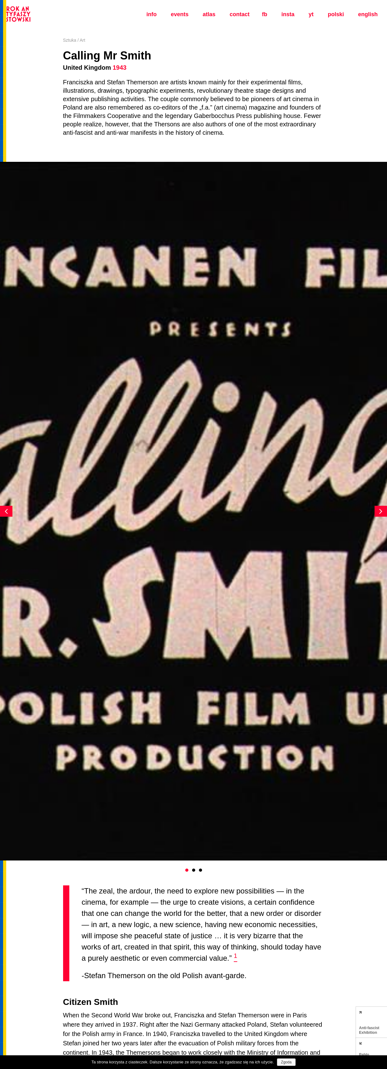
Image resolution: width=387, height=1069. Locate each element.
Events (179, 14)
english (368, 14)
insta (287, 14)
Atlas (209, 14)
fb (264, 14)
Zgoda (286, 1062)
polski (336, 14)
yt (311, 14)
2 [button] (193, 870)
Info (151, 14)
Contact (240, 14)
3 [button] (200, 870)
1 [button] (186, 870)
